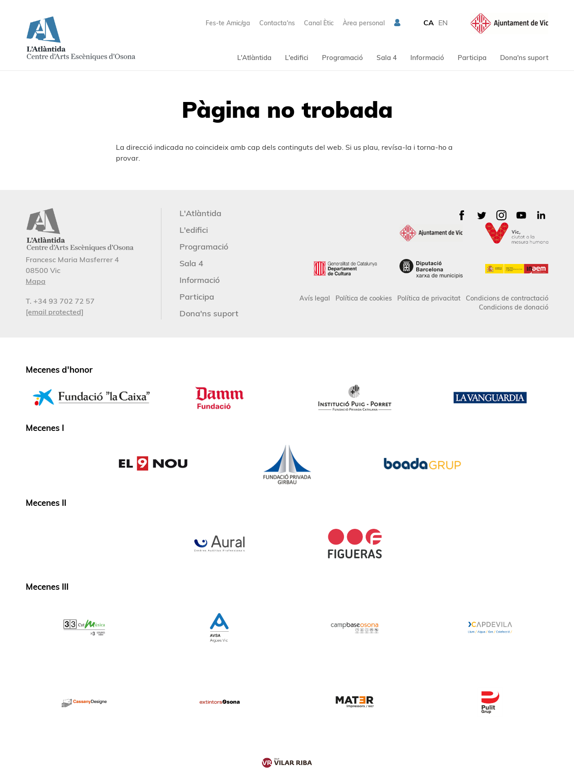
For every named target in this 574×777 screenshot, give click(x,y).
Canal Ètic (319, 23)
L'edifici (296, 57)
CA (428, 22)
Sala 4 (387, 57)
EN (443, 22)
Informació (427, 57)
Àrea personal (364, 23)
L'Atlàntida (254, 57)
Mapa (36, 281)
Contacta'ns (277, 23)
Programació (342, 57)
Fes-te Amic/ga (228, 23)
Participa (472, 57)
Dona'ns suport (524, 57)
